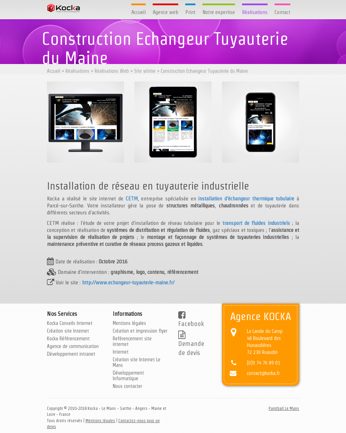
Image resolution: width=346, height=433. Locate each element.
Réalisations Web (112, 71)
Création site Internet (68, 331)
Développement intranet (71, 354)
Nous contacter (127, 386)
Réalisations (255, 12)
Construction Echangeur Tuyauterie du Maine (204, 71)
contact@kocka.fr (263, 373)
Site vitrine (144, 71)
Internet (121, 352)
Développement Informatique (128, 375)
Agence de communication (73, 346)
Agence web (165, 12)
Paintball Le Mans (284, 408)
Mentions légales (129, 323)
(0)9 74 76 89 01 (263, 362)
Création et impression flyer (140, 331)
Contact (282, 12)
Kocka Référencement (68, 338)
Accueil (138, 12)
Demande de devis (191, 344)
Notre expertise (218, 12)
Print (190, 12)
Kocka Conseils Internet (69, 323)
